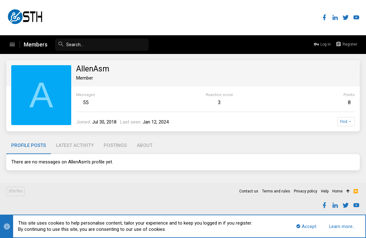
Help (325, 191)
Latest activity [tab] (75, 145)
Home (337, 191)
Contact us (248, 191)
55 (86, 102)
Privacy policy (305, 191)
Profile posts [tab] (28, 145)
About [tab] (144, 145)
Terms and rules (276, 191)
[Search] (102, 44)
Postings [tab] (115, 145)
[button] (12, 44)
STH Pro (15, 191)
